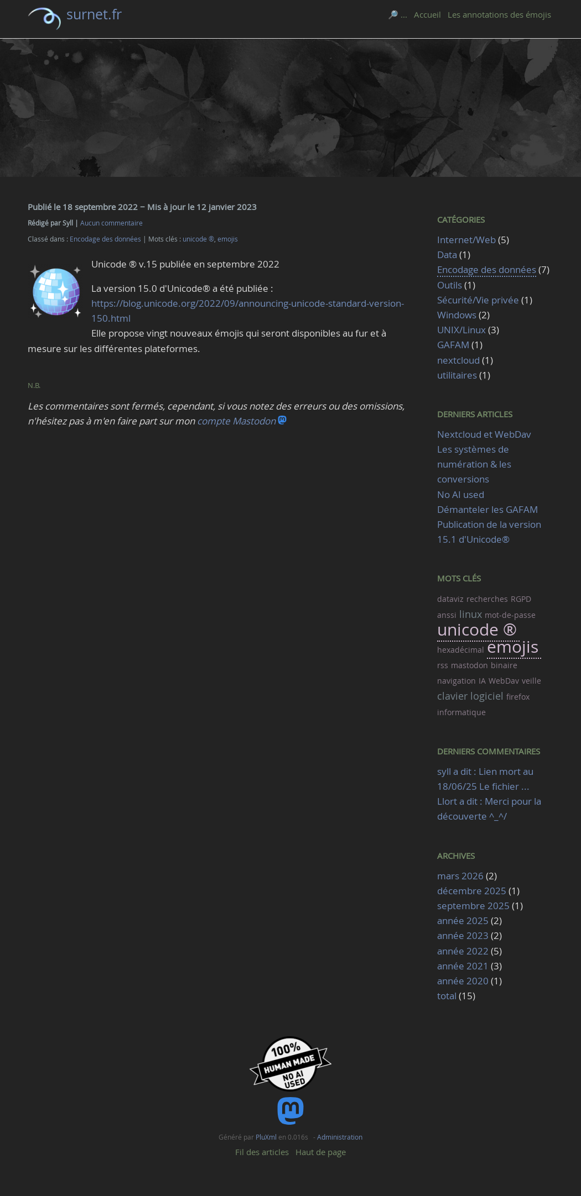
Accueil (427, 14)
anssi (446, 615)
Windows (456, 314)
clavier (452, 695)
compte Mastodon (242, 421)
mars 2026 (460, 875)
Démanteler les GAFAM (487, 509)
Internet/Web (466, 239)
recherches (487, 599)
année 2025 (463, 920)
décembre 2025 (471, 890)
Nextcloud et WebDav (484, 434)
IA (482, 680)
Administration (339, 1136)
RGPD (521, 599)
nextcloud (458, 360)
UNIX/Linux (461, 329)
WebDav (504, 680)
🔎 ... (397, 14)
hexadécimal (460, 649)
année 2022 (463, 951)
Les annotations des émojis (499, 14)
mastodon (469, 665)
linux (470, 614)
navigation (456, 680)
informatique (461, 712)
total (448, 995)
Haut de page (320, 1151)
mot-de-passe (510, 615)
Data (447, 254)
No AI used (460, 494)
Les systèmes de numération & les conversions (474, 464)
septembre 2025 (473, 905)
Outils (449, 285)
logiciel (487, 695)
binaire (504, 665)
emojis (227, 239)
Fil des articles (262, 1151)
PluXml (266, 1136)
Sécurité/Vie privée (478, 299)
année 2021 (463, 965)
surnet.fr (94, 14)
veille (531, 680)
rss (442, 665)
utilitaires (457, 375)
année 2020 (463, 980)
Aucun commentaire (111, 223)
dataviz (450, 599)
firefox (518, 696)
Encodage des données (105, 239)
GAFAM (453, 344)
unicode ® (198, 239)
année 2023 (463, 935)
